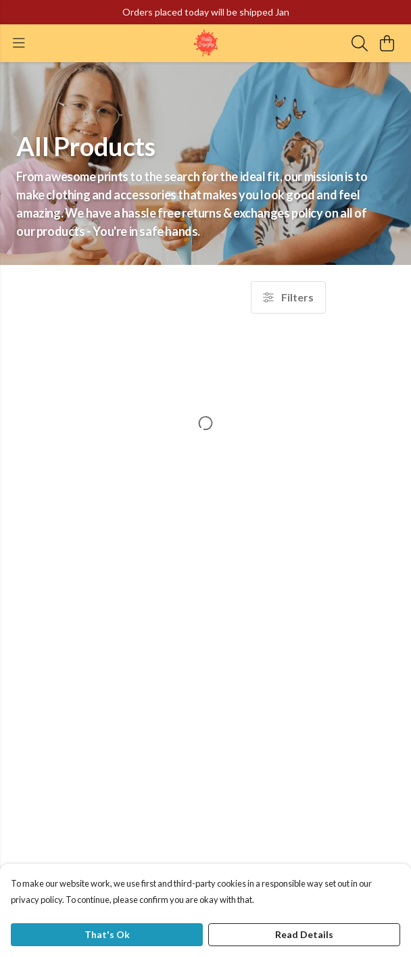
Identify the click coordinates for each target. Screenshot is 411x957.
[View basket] (386, 43)
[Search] (359, 43)
